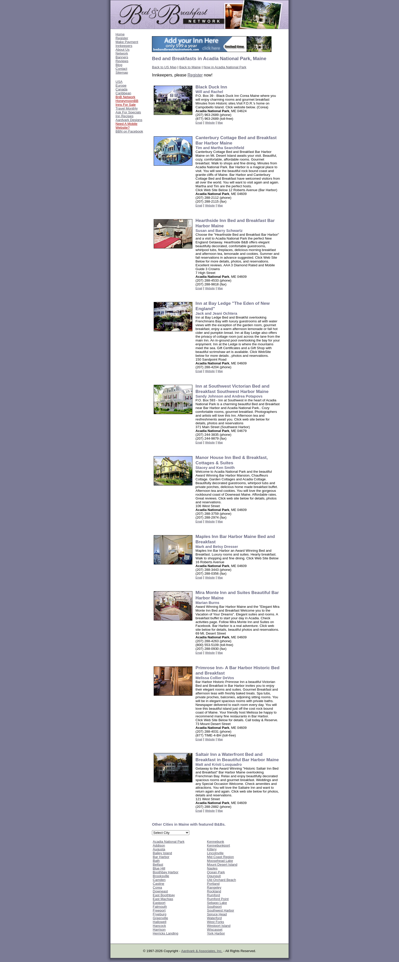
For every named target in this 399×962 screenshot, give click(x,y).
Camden (159, 880)
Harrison (159, 929)
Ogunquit (214, 876)
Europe (121, 85)
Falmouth (160, 906)
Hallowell (159, 922)
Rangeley (214, 887)
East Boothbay (164, 895)
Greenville (160, 918)
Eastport (159, 903)
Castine (158, 884)
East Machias (163, 899)
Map (220, 122)
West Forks (215, 922)
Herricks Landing (165, 933)
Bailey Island (162, 853)
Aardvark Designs (129, 120)
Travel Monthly (127, 108)
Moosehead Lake (220, 861)
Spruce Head (217, 914)
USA (119, 82)
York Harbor (216, 933)
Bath (156, 861)
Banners (122, 57)
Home (120, 34)
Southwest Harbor (220, 910)
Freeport (159, 910)
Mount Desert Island (222, 864)
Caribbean (123, 93)
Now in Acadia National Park (225, 67)
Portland (213, 884)
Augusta (159, 849)
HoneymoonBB (127, 101)
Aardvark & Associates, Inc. (201, 951)
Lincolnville (215, 853)
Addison (159, 845)
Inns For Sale (126, 105)
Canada (121, 89)
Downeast (160, 891)
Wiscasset (214, 929)
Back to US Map (164, 67)
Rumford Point (218, 899)
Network (122, 53)
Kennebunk (215, 842)
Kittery (212, 849)
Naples (212, 868)
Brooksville (161, 876)
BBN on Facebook (129, 131)
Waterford (214, 918)
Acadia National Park (168, 842)
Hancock (159, 926)
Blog (119, 65)
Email (198, 122)
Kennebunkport (218, 845)
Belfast (158, 864)
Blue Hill (159, 868)
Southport (214, 906)
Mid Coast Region (220, 857)
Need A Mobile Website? (126, 125)
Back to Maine (190, 67)
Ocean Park (216, 872)
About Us (123, 49)
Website (210, 122)
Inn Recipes (124, 116)
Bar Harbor (161, 857)
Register (122, 38)
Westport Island (218, 926)
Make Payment (127, 42)
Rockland (214, 891)
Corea (157, 887)
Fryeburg (159, 914)
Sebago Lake (217, 903)
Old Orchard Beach (221, 880)
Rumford (213, 895)
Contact (121, 69)
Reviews (122, 61)
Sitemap (122, 72)
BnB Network (125, 97)
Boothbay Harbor (165, 872)
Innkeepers (124, 46)
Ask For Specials (128, 112)
